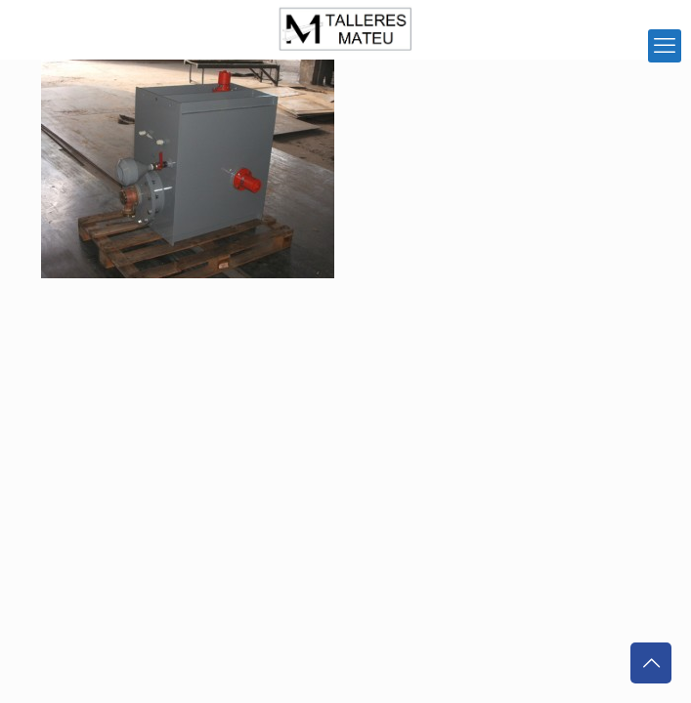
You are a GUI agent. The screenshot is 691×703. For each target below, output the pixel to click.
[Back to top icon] (650, 662)
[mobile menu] (664, 45)
